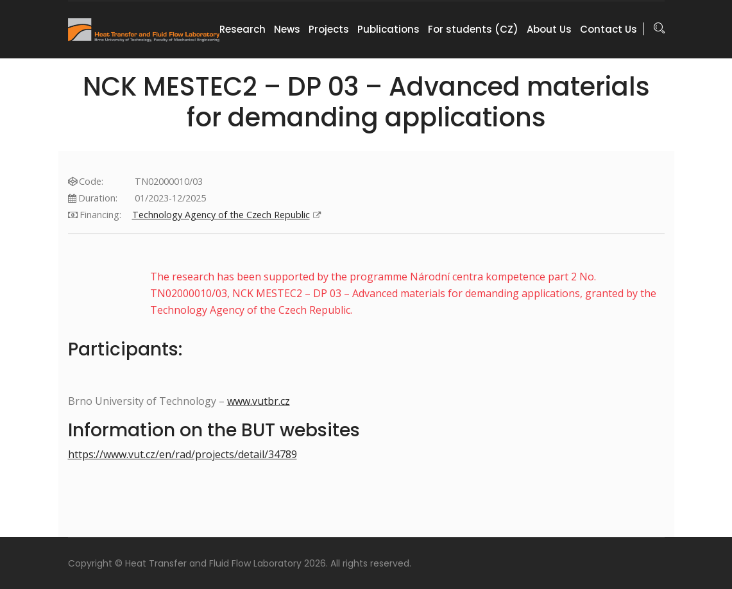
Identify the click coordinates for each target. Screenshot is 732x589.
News (287, 29)
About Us (549, 29)
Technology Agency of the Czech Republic (253, 215)
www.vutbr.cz (258, 401)
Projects (329, 29)
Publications (388, 29)
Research (242, 29)
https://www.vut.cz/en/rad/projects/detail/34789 (182, 454)
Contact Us (608, 29)
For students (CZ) (473, 29)
